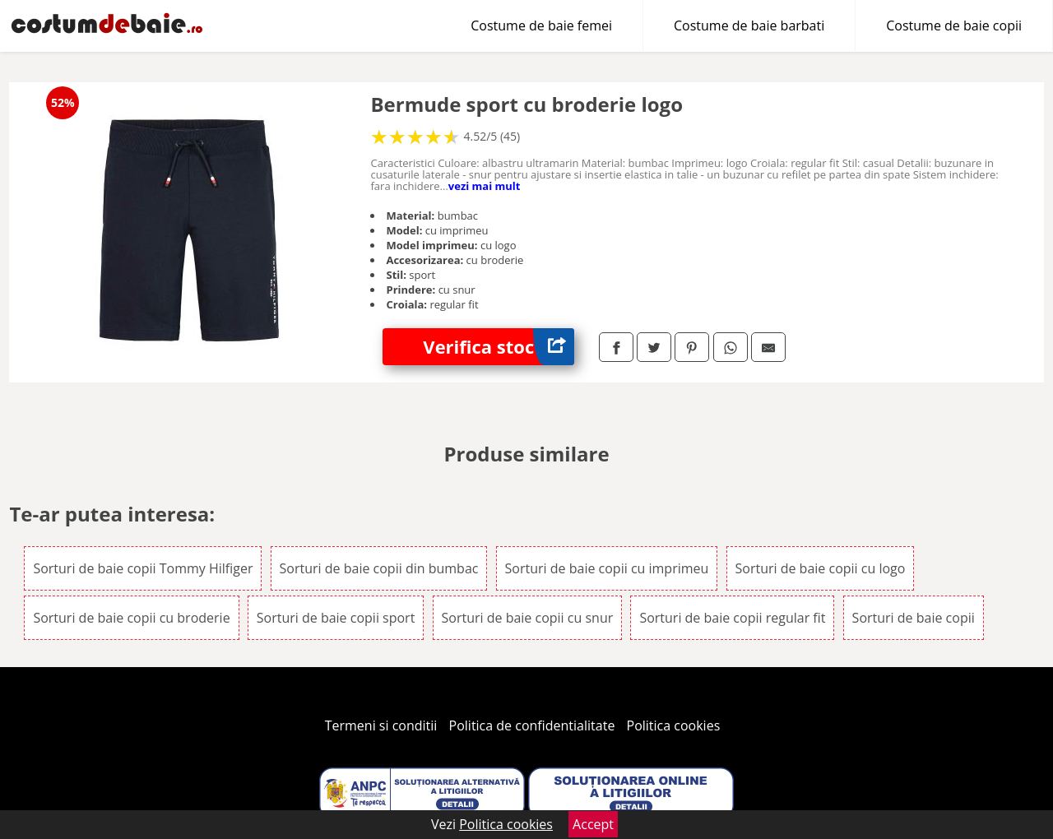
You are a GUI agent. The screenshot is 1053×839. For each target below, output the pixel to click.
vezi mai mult (484, 185)
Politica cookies (674, 725)
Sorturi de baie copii (913, 618)
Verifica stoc (498, 346)
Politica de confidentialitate (532, 725)
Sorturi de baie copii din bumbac (379, 568)
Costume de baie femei (541, 25)
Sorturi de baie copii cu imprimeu (607, 568)
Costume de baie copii (954, 25)
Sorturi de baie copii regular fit (732, 618)
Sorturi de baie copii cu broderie (131, 618)
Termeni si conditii (381, 725)
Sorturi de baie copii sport (336, 618)
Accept (593, 824)
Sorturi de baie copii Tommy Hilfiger (143, 568)
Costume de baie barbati (749, 25)
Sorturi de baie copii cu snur (528, 618)
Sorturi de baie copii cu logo (820, 568)
